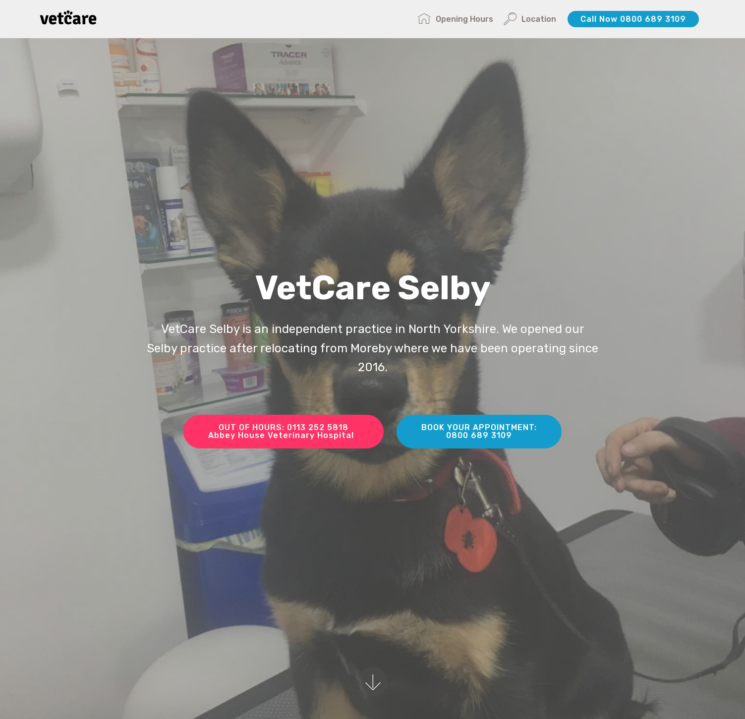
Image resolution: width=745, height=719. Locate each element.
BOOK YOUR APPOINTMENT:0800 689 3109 (479, 431)
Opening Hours (455, 19)
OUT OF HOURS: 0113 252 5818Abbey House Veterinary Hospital (283, 431)
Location (530, 19)
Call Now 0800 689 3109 (633, 19)
